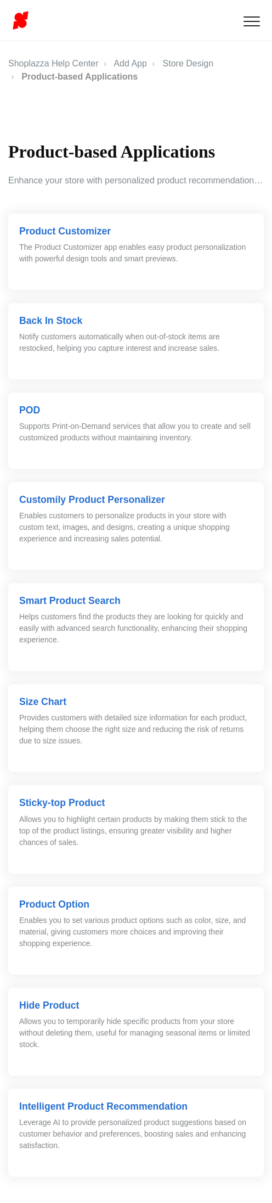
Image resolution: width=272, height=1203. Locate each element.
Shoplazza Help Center (53, 63)
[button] (251, 21)
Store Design (188, 63)
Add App (130, 63)
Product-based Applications (79, 76)
